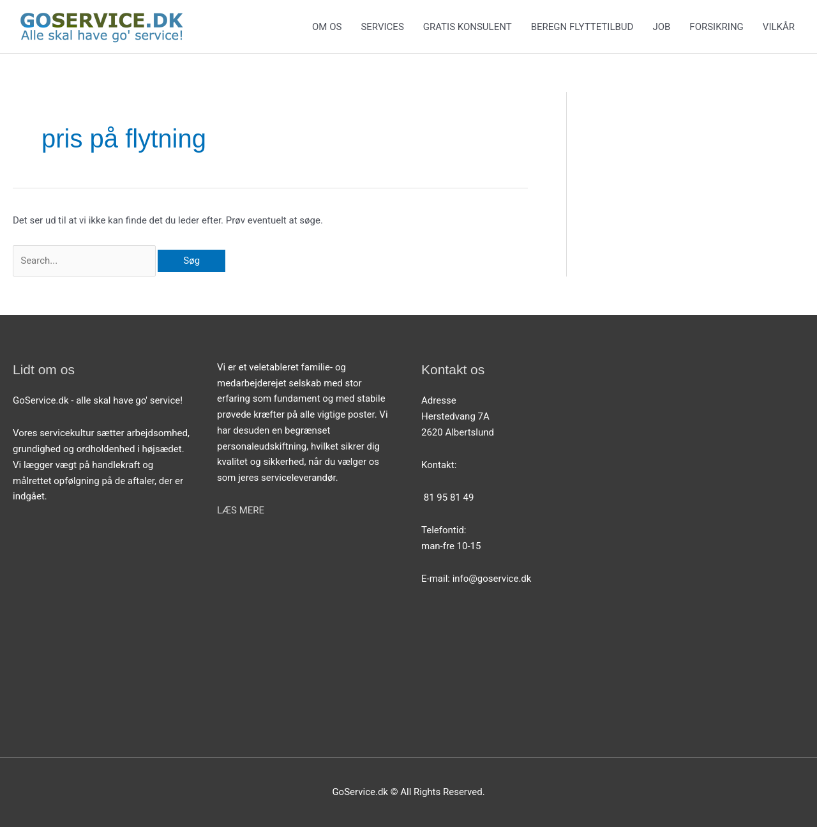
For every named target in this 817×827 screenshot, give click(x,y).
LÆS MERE (240, 510)
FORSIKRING (716, 27)
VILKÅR (779, 27)
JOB (661, 27)
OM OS (326, 27)
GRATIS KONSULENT (467, 27)
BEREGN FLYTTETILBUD (582, 27)
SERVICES (382, 27)
